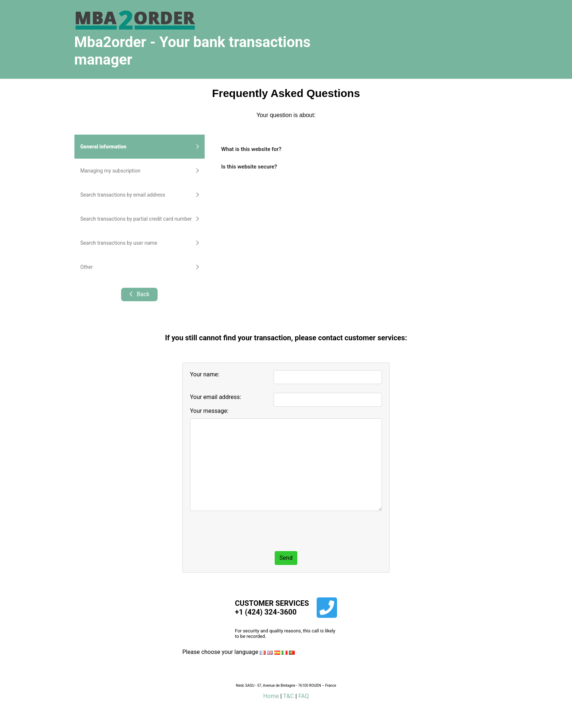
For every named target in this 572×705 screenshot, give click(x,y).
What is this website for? (251, 149)
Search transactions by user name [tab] (139, 243)
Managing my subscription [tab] (139, 171)
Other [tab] (139, 267)
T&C (288, 696)
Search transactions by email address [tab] (139, 195)
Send (286, 557)
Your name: (204, 374)
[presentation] (245, 531)
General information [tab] (139, 147)
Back (139, 294)
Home (271, 696)
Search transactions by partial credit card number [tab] (139, 219)
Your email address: (215, 397)
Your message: (209, 410)
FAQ (303, 696)
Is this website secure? (249, 166)
